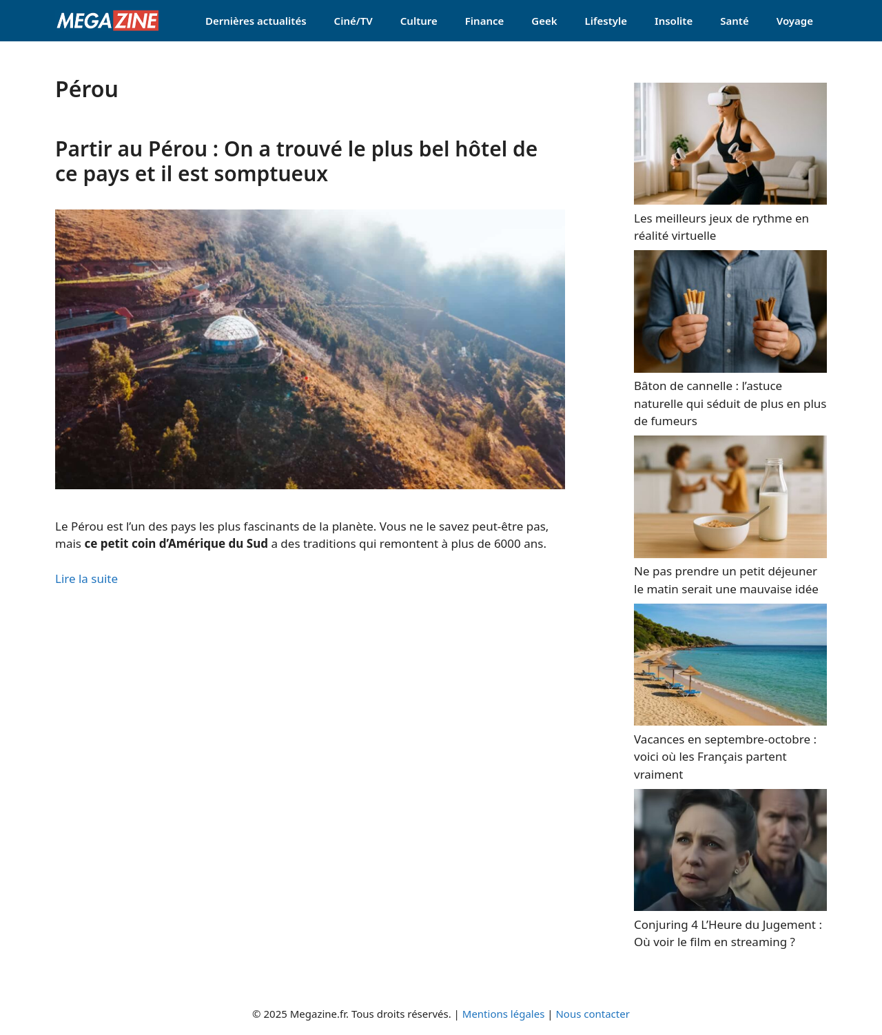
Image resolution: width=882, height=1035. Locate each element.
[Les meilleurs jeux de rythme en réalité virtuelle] (730, 200)
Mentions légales (503, 1014)
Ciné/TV (353, 21)
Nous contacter (592, 1014)
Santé (734, 21)
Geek (544, 21)
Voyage (795, 21)
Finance (484, 21)
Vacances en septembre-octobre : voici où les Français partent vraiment (725, 756)
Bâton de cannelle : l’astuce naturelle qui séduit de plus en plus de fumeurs (730, 403)
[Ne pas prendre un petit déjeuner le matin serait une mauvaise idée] (730, 554)
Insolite (674, 21)
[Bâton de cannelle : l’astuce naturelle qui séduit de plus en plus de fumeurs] (730, 368)
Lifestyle (606, 21)
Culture (419, 21)
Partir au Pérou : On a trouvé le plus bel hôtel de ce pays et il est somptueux (296, 160)
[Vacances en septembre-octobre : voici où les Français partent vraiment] (730, 721)
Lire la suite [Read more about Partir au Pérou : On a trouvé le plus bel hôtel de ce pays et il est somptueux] (86, 578)
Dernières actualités (256, 21)
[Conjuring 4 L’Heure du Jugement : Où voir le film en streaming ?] (730, 906)
